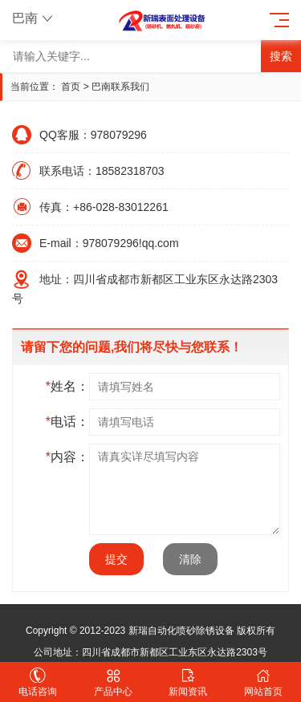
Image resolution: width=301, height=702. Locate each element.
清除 (190, 559)
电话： (67, 421)
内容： (67, 457)
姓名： (67, 386)
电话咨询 (37, 682)
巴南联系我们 (120, 86)
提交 (116, 559)
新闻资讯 (188, 682)
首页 (70, 86)
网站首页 (263, 682)
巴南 (34, 18)
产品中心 (113, 682)
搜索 (281, 56)
